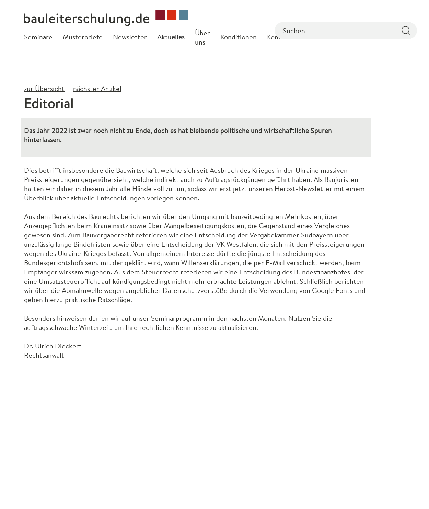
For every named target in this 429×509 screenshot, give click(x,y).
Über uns (202, 37)
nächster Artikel (97, 88)
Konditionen (238, 36)
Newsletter (130, 36)
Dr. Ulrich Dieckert (53, 345)
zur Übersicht (44, 88)
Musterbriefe (83, 36)
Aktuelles (171, 36)
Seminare (38, 36)
